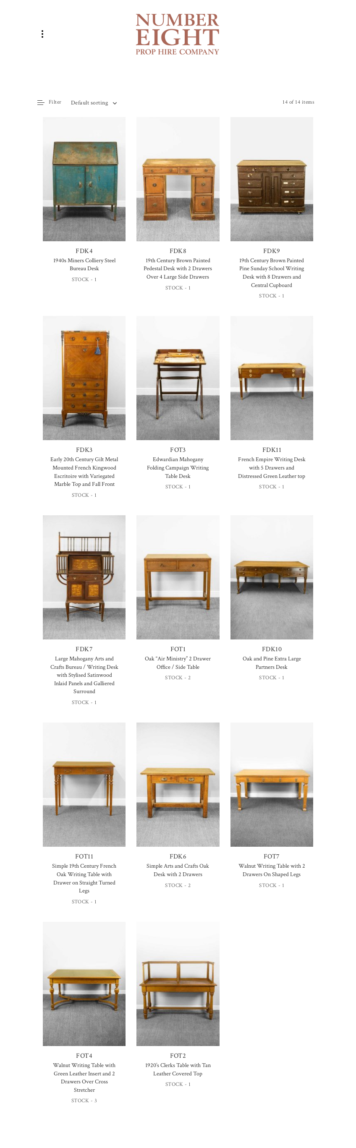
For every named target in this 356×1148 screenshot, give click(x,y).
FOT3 (177, 386)
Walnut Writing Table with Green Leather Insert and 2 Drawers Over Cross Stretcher (84, 1078)
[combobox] (93, 103)
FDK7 (84, 584)
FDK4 (84, 187)
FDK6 (177, 792)
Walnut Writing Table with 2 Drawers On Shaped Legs (271, 870)
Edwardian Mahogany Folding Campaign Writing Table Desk (178, 468)
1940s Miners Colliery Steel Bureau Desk (84, 265)
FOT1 (177, 584)
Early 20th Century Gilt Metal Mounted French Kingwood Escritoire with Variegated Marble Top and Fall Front (84, 472)
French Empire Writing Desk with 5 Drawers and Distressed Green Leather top (272, 468)
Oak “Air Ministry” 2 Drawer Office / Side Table (178, 663)
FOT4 (84, 991)
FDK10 (272, 584)
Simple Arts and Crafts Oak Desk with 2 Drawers (178, 870)
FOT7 (272, 792)
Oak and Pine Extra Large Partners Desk (272, 663)
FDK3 (84, 385)
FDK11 (272, 385)
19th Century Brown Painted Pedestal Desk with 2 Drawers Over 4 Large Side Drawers (178, 269)
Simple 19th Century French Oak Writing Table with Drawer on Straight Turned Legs (84, 878)
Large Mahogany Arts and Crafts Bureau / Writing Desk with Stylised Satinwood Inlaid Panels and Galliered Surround (84, 675)
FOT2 (177, 991)
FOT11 (84, 792)
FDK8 (177, 186)
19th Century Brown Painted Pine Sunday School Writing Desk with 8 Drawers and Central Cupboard (271, 273)
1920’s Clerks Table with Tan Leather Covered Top (178, 1070)
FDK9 (272, 186)
